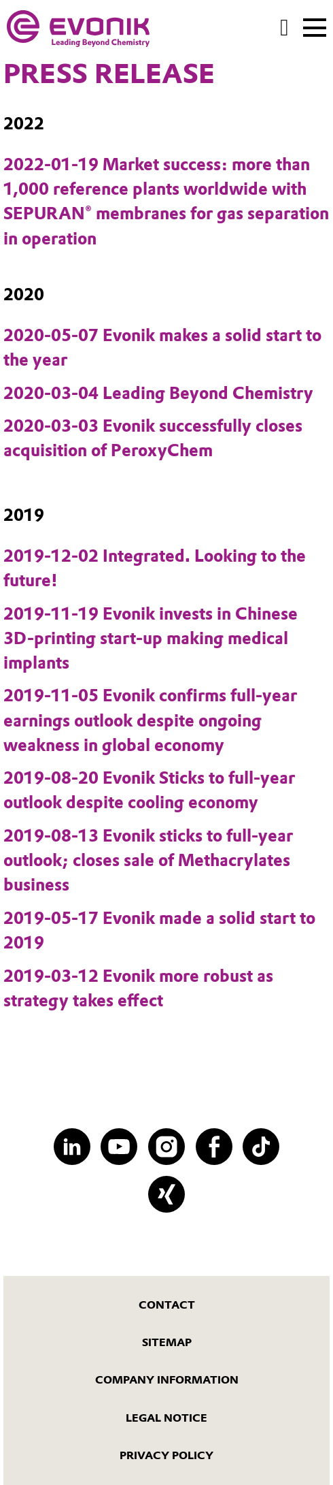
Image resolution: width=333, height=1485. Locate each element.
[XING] (166, 1194)
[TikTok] (261, 1146)
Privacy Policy (166, 1455)
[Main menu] (314, 26)
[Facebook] (214, 1146)
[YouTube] (119, 1146)
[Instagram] (166, 1146)
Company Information (167, 1379)
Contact (167, 1304)
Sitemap (167, 1342)
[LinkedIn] (72, 1146)
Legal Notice (166, 1417)
